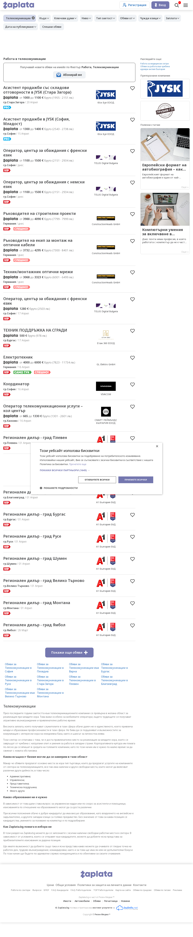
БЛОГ (46, 904)
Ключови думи (66, 18)
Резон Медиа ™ (102, 929)
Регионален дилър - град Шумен (39, 567)
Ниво (89, 18)
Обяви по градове (142, 904)
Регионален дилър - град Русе (36, 544)
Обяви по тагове (162, 904)
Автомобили (81, 915)
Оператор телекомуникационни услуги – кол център (38, 414)
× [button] (157, 446)
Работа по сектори (20, 904)
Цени (45, 900)
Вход (160, 5)
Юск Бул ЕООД (105, 102)
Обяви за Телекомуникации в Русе (18, 694)
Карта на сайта (123, 904)
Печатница (112, 915)
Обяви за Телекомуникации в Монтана (50, 707)
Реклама (177, 904)
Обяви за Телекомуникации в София (18, 682)
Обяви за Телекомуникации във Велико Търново (20, 707)
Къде (43, 18)
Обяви (97, 915)
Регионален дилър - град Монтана (40, 617)
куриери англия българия (152, 69)
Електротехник (19, 363)
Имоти (65, 915)
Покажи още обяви (69, 667)
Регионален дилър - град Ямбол (38, 639)
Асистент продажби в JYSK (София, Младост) (40, 122)
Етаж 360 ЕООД (106, 348)
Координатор (17, 390)
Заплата (11, 27)
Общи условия (62, 900)
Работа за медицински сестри (154, 63)
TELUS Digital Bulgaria (106, 164)
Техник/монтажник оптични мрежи (42, 276)
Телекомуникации (18, 18)
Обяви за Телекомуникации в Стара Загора (50, 694)
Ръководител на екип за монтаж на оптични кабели (41, 246)
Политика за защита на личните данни (105, 900)
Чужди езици (158, 18)
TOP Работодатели (103, 904)
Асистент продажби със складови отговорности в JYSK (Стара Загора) (41, 90)
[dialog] (96, 468)
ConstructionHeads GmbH (106, 227)
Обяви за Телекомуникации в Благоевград (114, 694)
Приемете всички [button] (135, 479)
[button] (96, 469)
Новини (127, 915)
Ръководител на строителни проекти (43, 216)
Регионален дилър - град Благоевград (44, 499)
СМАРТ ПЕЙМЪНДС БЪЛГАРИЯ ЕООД (106, 428)
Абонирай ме (72, 75)
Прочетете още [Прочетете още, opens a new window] (78, 464)
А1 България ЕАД (106, 509)
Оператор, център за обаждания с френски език (40, 154)
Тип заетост (110, 18)
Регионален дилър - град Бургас (38, 522)
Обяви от (134, 18)
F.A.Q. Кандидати (59, 904)
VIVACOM (106, 400)
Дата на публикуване (40, 27)
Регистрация (134, 5)
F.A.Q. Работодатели (81, 904)
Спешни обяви (73, 27)
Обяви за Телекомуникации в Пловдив (50, 682)
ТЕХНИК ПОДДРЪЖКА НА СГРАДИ (39, 335)
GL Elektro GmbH (106, 369)
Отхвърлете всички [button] (94, 479)
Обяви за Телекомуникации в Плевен (82, 694)
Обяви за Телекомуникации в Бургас (114, 682)
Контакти (145, 900)
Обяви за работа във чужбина (155, 66)
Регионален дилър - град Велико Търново (39, 591)
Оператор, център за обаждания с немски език (40, 186)
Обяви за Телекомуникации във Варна (84, 682)
